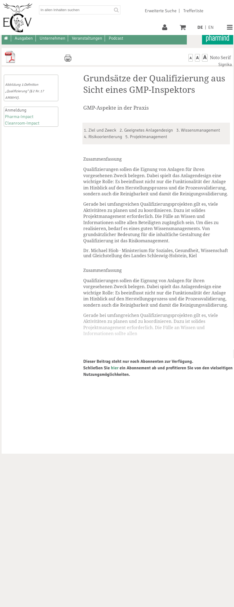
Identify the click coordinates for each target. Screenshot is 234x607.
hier (114, 368)
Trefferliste (193, 11)
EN (211, 27)
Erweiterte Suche (161, 11)
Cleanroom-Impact (22, 123)
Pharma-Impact (19, 116)
